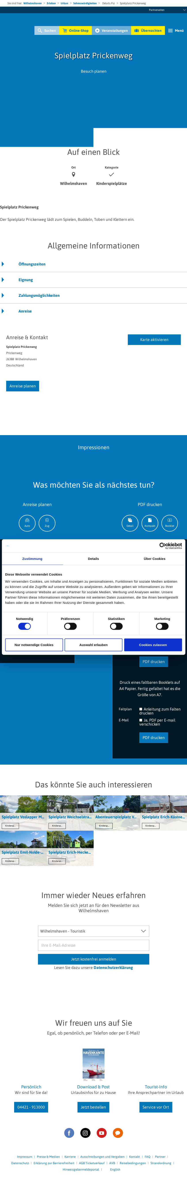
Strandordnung (161, 1163)
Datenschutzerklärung (113, 967)
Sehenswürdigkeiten (85, 3)
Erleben (51, 3)
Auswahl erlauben (93, 644)
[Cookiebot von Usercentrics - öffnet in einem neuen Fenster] (162, 546)
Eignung (26, 279)
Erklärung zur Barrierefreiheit (54, 1163)
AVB (112, 1163)
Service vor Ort (156, 1107)
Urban (64, 3)
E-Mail (124, 720)
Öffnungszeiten (32, 264)
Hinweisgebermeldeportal (81, 1169)
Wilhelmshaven (32, 3)
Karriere (70, 1156)
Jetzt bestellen (93, 1107)
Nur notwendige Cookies (34, 644)
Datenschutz (20, 1163)
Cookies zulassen (153, 644)
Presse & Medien (48, 1156)
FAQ (147, 1156)
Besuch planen (93, 71)
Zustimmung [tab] (32, 559)
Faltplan (125, 709)
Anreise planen (22, 386)
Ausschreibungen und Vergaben (102, 1156)
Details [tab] (93, 559)
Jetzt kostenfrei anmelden (93, 959)
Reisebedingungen (133, 1163)
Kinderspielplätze (12, 825)
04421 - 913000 (31, 1107)
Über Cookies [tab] (155, 559)
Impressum (24, 1156)
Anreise (25, 311)
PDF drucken (154, 661)
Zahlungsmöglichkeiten (39, 295)
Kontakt (134, 1156)
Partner (160, 1156)
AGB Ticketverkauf (92, 1163)
